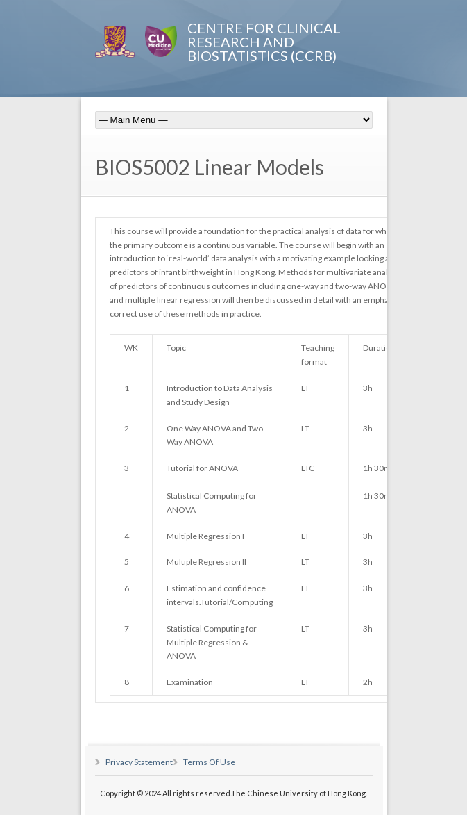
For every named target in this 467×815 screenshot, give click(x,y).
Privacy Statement (139, 762)
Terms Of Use (209, 762)
